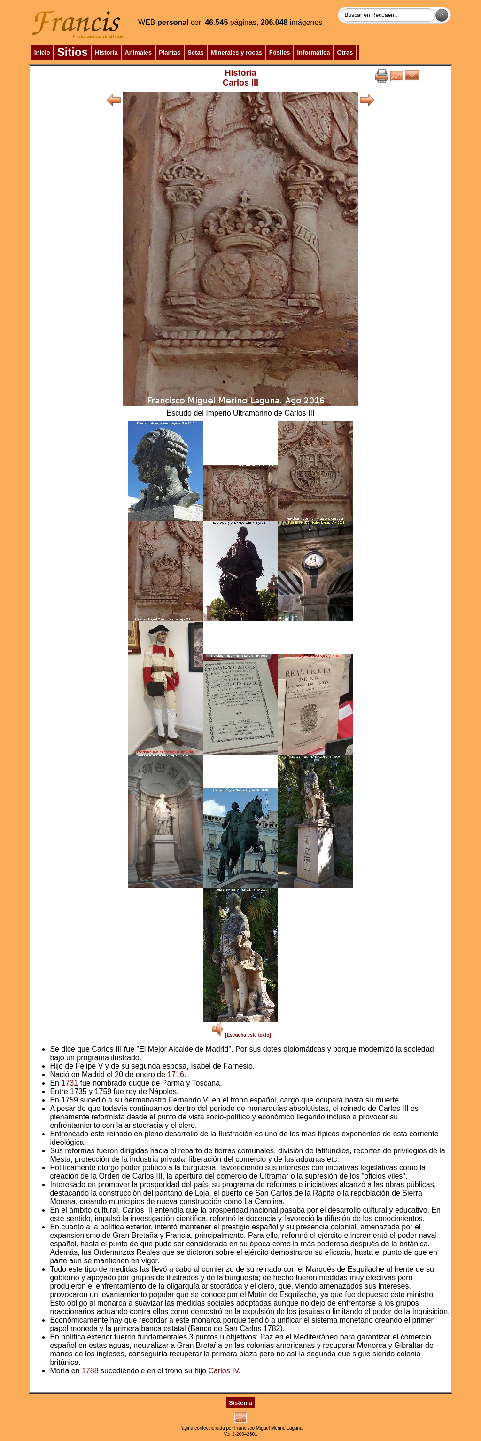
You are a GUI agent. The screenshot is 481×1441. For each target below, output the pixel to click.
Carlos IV (224, 1371)
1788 (90, 1371)
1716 (175, 1075)
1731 (69, 1083)
